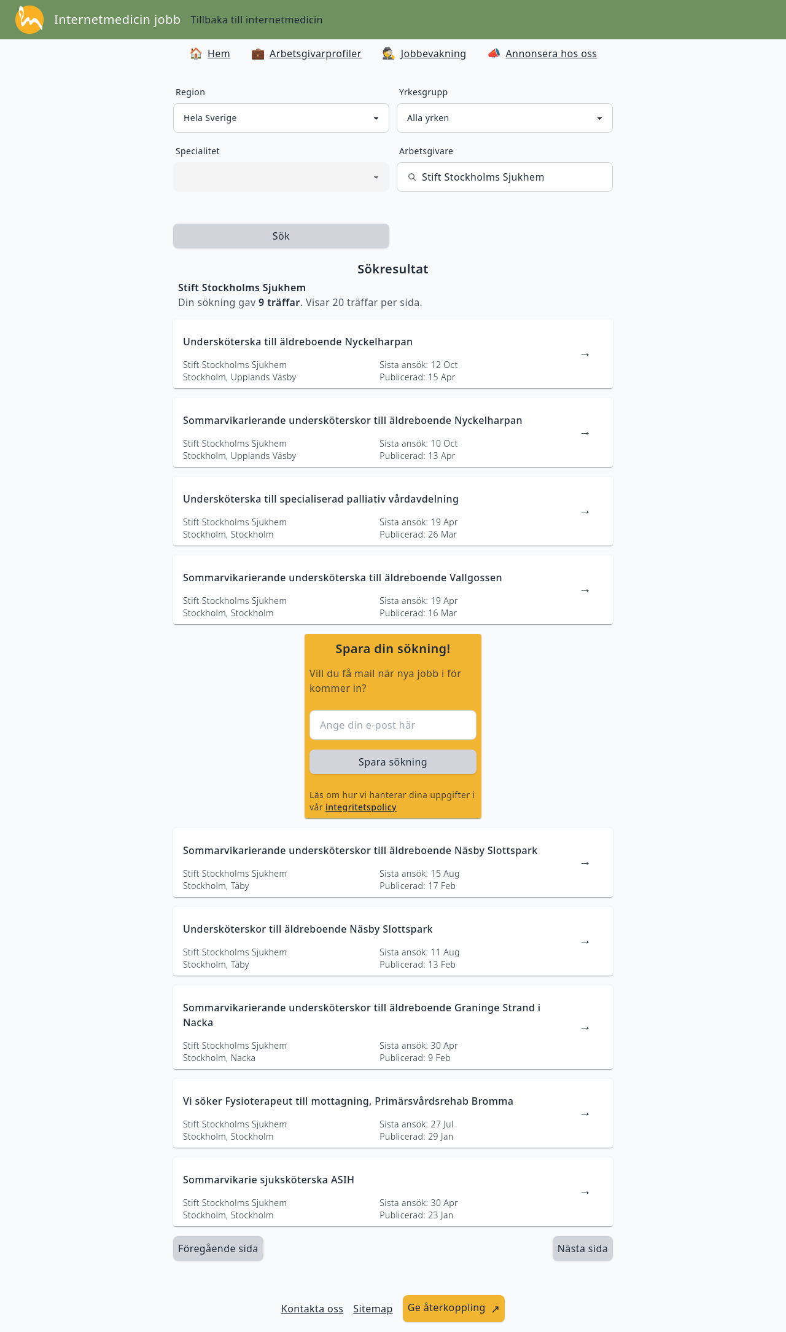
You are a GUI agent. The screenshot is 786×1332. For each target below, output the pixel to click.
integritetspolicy (361, 807)
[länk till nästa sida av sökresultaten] (583, 1248)
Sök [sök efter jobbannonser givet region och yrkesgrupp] (281, 236)
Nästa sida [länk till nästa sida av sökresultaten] (583, 1248)
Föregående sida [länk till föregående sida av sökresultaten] (218, 1248)
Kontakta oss (312, 1308)
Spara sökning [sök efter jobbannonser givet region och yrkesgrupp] (393, 762)
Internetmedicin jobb (117, 19)
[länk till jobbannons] (393, 353)
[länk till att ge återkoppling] (454, 1308)
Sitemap (372, 1308)
